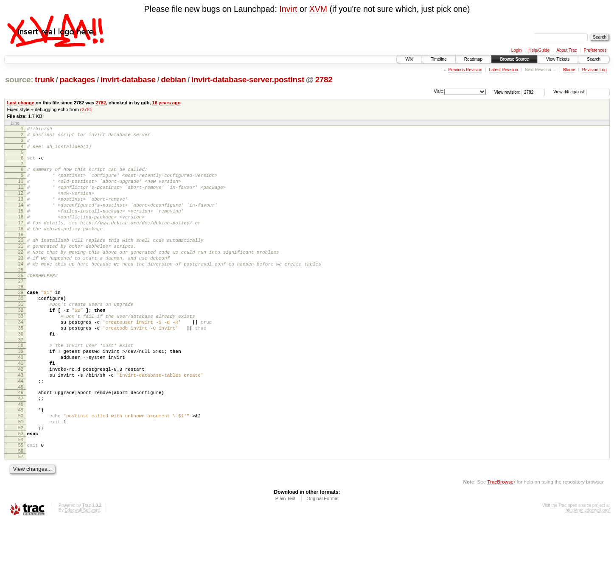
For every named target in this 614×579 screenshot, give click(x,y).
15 (20, 226)
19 (20, 254)
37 (20, 377)
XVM (318, 9)
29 (20, 320)
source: (19, 79)
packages (77, 79)
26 (20, 302)
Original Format (322, 555)
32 (20, 341)
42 (20, 412)
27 (20, 309)
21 (20, 267)
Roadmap (473, 59)
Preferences (595, 50)
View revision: (507, 92)
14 (20, 218)
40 (20, 397)
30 (20, 327)
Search (593, 59)
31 (20, 334)
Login (516, 50)
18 (20, 247)
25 (20, 296)
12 (20, 204)
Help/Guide (539, 50)
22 (20, 274)
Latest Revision (503, 69)
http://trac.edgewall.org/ (588, 567)
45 (20, 433)
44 (20, 426)
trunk (44, 79)
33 (20, 349)
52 (20, 481)
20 (20, 260)
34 (20, 356)
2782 (324, 79)
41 (20, 405)
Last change (20, 102)
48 (20, 453)
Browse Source (514, 59)
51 (20, 473)
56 (20, 508)
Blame (569, 69)
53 (20, 488)
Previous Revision (465, 69)
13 (20, 211)
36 (20, 370)
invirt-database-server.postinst (247, 79)
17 (20, 240)
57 (20, 513)
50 (20, 466)
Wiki (409, 59)
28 (20, 314)
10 (20, 190)
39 (20, 390)
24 (20, 289)
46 (20, 439)
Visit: (438, 91)
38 (20, 383)
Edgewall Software (82, 567)
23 (20, 282)
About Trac (566, 50)
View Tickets (557, 59)
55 (20, 500)
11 (20, 197)
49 (20, 459)
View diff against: (581, 92)
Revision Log (594, 69)
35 (20, 363)
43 (20, 419)
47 (20, 446)
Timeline (438, 59)
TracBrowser (501, 539)
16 (20, 233)
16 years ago (166, 102)
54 (20, 495)
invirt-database (128, 79)
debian (173, 79)
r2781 (86, 109)
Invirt (288, 9)
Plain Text (285, 555)
